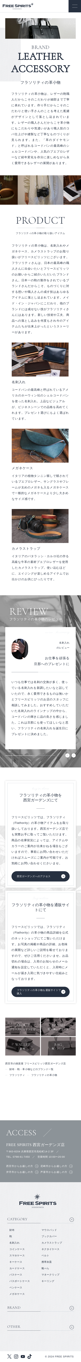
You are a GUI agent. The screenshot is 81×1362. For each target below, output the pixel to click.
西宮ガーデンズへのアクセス (34, 876)
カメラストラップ (52, 1242)
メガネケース (17, 1294)
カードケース (17, 1268)
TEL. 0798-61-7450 (18, 1156)
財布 (22, 1046)
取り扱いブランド (58, 1026)
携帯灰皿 (47, 1262)
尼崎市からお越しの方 (53, 1166)
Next (74, 755)
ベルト (45, 1255)
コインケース (17, 1249)
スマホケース (17, 1255)
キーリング (48, 1281)
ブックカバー (49, 1236)
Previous (67, 755)
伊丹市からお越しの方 (19, 1172)
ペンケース (15, 1287)
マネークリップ (50, 1274)
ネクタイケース (50, 1249)
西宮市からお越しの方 (19, 1166)
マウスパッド (49, 1230)
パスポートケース (19, 1281)
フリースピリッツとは (23, 1026)
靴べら (45, 1268)
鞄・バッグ (58, 1046)
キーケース (15, 1262)
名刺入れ (14, 1242)
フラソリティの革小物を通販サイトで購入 (39, 992)
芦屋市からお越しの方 (53, 1172)
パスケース (15, 1274)
